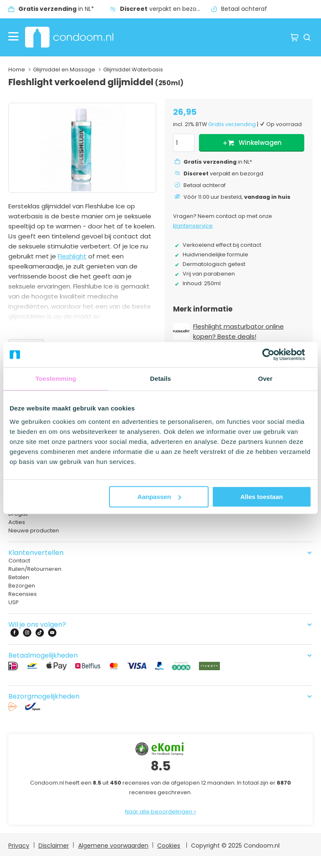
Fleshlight (72, 256)
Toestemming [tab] (56, 378)
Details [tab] (160, 378)
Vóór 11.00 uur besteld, (236, 196)
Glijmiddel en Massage (64, 69)
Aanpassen (159, 496)
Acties (16, 522)
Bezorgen (21, 586)
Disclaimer (53, 845)
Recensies (22, 594)
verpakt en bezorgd (163, 9)
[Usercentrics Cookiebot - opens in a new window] (274, 354)
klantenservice (193, 225)
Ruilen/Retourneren (34, 569)
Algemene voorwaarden (113, 845)
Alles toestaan (261, 496)
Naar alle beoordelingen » (160, 811)
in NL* (56, 9)
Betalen (18, 577)
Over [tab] (265, 378)
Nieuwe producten (33, 530)
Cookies (168, 845)
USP (13, 602)
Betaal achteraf (244, 9)
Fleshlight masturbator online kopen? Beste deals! (238, 331)
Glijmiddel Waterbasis (133, 69)
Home (16, 69)
